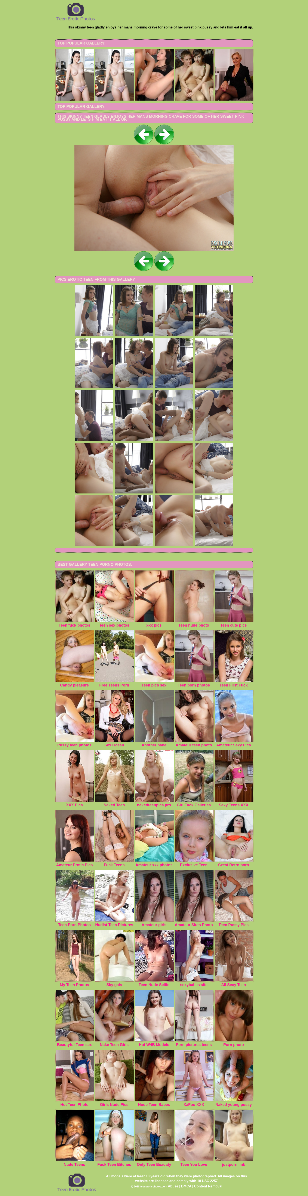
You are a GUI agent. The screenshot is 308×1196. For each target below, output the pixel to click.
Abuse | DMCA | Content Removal (195, 1186)
